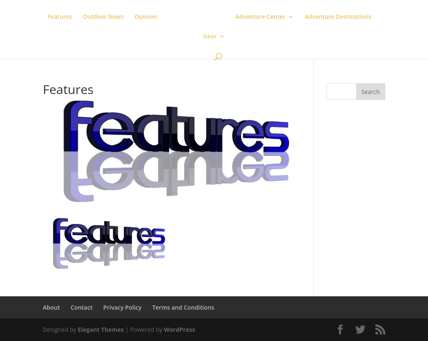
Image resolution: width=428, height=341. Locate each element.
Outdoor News (103, 17)
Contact (81, 307)
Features (59, 17)
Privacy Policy (122, 307)
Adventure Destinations (338, 17)
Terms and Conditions (183, 307)
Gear (210, 36)
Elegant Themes (101, 329)
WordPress (179, 329)
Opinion (146, 17)
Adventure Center (260, 17)
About (51, 307)
